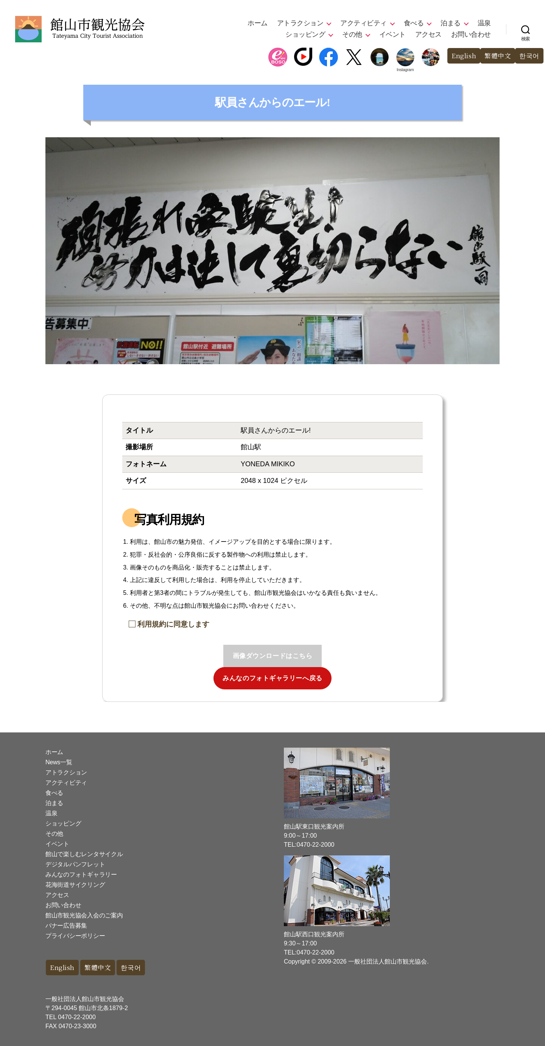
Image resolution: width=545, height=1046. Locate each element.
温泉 (484, 23)
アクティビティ (363, 23)
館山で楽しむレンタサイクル (84, 854)
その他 (352, 34)
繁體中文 (497, 56)
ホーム (258, 23)
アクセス (428, 34)
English (463, 56)
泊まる (451, 23)
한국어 (529, 56)
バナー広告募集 (66, 925)
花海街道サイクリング (75, 884)
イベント (392, 34)
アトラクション (300, 23)
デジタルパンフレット (75, 864)
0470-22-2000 (77, 1017)
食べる (414, 23)
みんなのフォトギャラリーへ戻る (272, 678)
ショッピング (305, 34)
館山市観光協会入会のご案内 (84, 915)
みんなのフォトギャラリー (81, 874)
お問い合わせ (471, 34)
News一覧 (58, 762)
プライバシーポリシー (75, 936)
